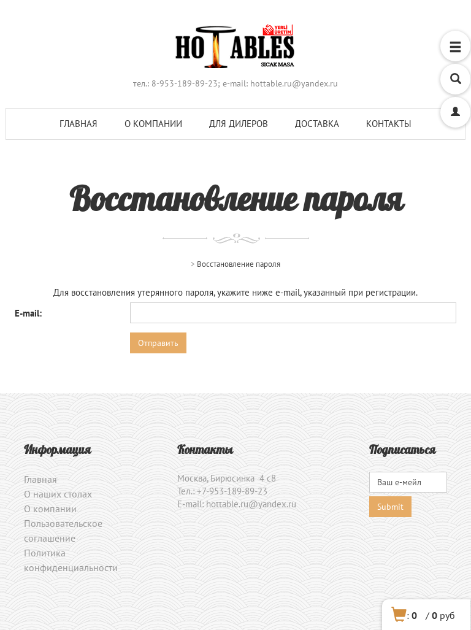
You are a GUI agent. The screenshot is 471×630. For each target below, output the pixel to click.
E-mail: (28, 313)
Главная (78, 123)
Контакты (389, 123)
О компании (153, 123)
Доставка (317, 123)
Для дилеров (238, 123)
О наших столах (58, 494)
